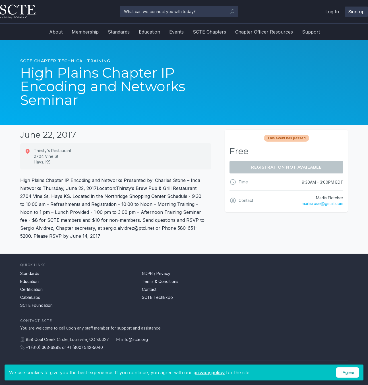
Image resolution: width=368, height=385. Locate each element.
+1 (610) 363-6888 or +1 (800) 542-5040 (64, 347)
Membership (85, 32)
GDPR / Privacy (156, 273)
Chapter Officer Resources (264, 32)
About (56, 32)
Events (176, 32)
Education (149, 32)
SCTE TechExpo (157, 297)
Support (311, 32)
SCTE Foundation (36, 305)
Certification (31, 289)
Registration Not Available (286, 167)
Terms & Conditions (160, 281)
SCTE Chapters (209, 32)
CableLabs (30, 297)
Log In (332, 12)
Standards (119, 32)
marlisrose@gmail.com (322, 203)
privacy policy (209, 372)
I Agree (347, 372)
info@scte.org (134, 339)
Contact (149, 289)
